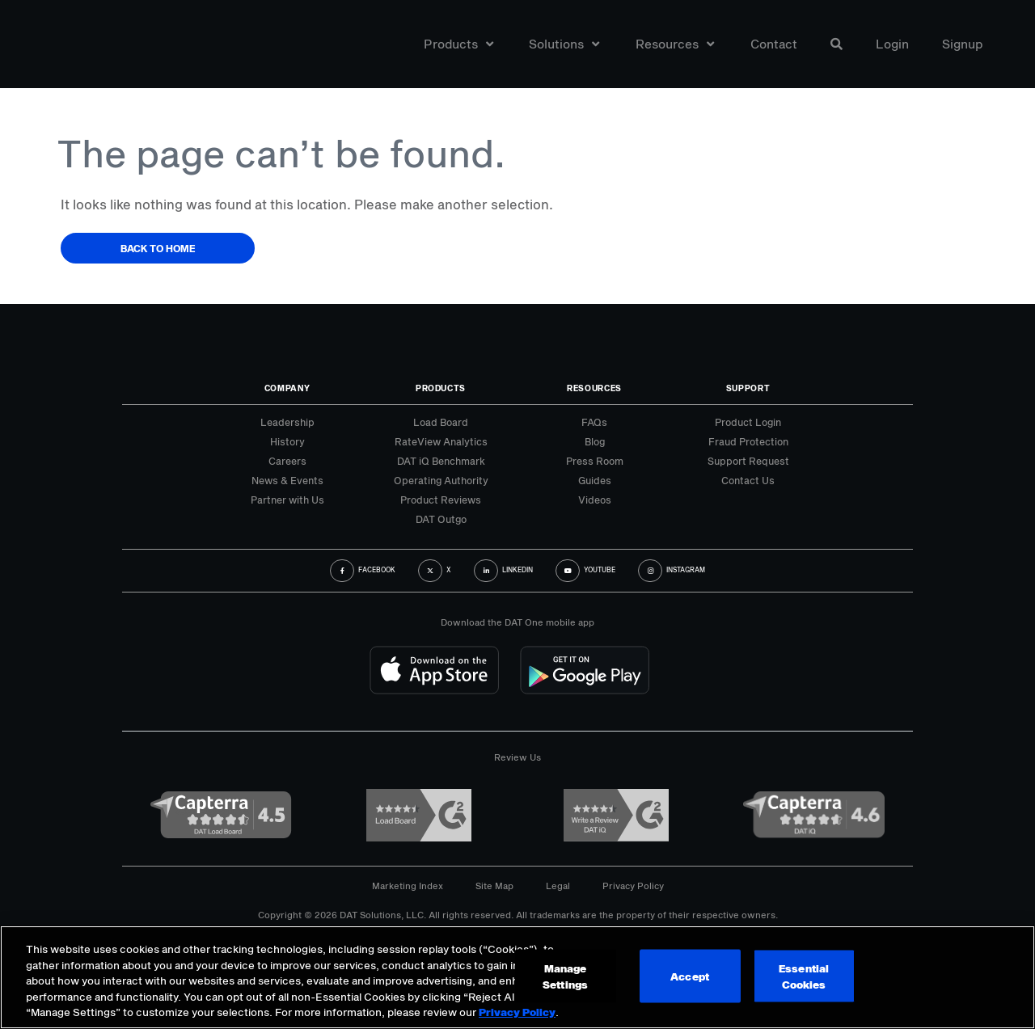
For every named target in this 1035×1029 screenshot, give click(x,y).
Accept (689, 976)
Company (287, 388)
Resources (675, 43)
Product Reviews (440, 499)
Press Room (594, 460)
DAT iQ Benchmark (441, 460)
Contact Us (748, 480)
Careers (287, 460)
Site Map (494, 885)
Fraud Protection (748, 441)
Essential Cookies (804, 976)
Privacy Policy (633, 885)
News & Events (287, 480)
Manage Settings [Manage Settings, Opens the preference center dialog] (565, 976)
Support (748, 388)
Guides (594, 480)
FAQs (594, 422)
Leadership (287, 422)
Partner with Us (287, 499)
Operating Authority (441, 480)
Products (458, 43)
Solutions (564, 43)
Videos (594, 499)
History (287, 441)
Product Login (748, 422)
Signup (962, 43)
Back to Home (158, 248)
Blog (595, 441)
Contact (773, 43)
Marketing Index (407, 885)
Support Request (748, 460)
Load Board (440, 422)
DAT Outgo (441, 519)
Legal (558, 885)
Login (892, 43)
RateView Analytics (441, 441)
